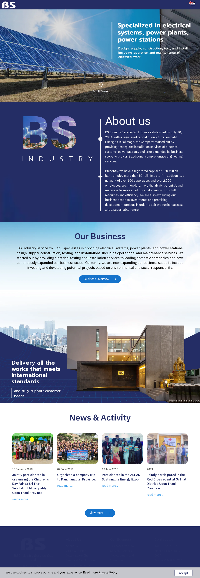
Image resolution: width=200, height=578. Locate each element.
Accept (183, 573)
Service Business (121, 551)
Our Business (121, 540)
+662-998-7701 (171, 546)
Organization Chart (78, 555)
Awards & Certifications (81, 560)
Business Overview (100, 279)
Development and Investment (122, 558)
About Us (73, 540)
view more (100, 513)
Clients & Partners (78, 565)
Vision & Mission (76, 551)
